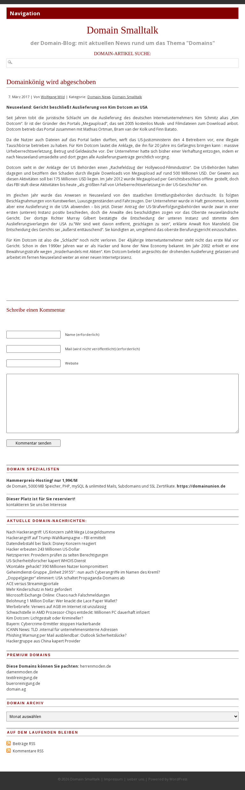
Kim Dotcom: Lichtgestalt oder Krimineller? (44, 618)
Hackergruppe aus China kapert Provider (43, 641)
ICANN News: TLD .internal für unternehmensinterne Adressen (62, 629)
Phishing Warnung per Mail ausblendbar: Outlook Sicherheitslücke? (66, 635)
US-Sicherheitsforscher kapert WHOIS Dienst (46, 560)
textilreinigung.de (22, 677)
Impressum (113, 779)
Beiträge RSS (24, 743)
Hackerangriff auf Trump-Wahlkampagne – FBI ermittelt (56, 537)
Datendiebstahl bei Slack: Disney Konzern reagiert (51, 543)
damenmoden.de (22, 672)
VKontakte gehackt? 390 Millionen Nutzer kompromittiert (57, 566)
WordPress (178, 779)
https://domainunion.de (201, 486)
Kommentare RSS (28, 751)
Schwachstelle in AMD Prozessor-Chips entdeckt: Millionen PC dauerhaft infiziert (78, 612)
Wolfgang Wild (53, 96)
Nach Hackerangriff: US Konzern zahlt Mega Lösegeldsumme (60, 532)
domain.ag (16, 689)
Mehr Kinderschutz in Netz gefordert (39, 589)
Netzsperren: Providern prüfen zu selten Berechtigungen (57, 555)
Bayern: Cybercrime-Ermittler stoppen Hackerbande (53, 624)
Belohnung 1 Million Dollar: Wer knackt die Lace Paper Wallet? (61, 601)
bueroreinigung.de (23, 683)
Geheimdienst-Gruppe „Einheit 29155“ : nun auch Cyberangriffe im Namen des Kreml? (83, 572)
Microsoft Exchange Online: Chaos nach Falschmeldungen (58, 595)
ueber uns (135, 779)
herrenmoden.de (95, 666)
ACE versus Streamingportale (32, 583)
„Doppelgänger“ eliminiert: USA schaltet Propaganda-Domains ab (65, 578)
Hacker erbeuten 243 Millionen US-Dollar (43, 549)
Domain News (98, 96)
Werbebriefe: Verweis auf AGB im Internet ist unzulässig (56, 606)
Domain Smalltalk (122, 30)
